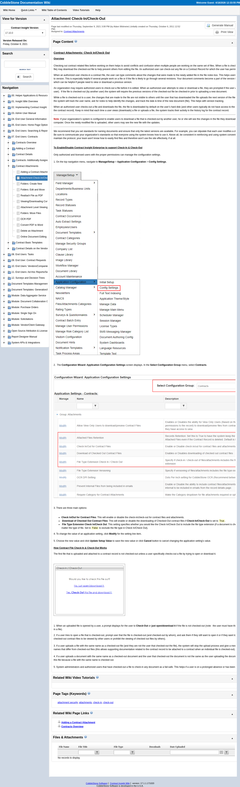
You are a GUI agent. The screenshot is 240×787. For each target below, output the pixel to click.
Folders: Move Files (31, 213)
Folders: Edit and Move (33, 189)
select (42, 33)
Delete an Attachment (32, 230)
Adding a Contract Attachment (36, 172)
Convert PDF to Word (32, 225)
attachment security (68, 702)
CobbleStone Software (96, 783)
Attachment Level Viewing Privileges (39, 207)
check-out (108, 702)
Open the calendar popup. (221, 752)
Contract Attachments (74, 31)
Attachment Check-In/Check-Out (37, 178)
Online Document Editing (34, 236)
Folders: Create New (31, 183)
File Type (118, 746)
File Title (82, 746)
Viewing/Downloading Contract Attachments (43, 201)
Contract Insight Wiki (120, 783)
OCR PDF (26, 219)
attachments (85, 702)
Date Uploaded (177, 746)
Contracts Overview (72, 726)
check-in (97, 702)
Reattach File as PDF (32, 195)
